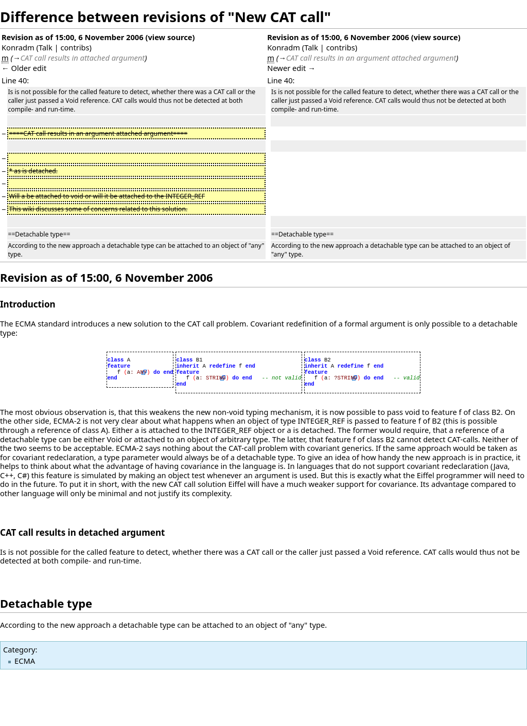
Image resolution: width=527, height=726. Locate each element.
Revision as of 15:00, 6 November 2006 (73, 37)
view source (170, 37)
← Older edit (24, 68)
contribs (74, 47)
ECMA (24, 661)
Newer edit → (291, 68)
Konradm (18, 47)
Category (19, 649)
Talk (45, 47)
